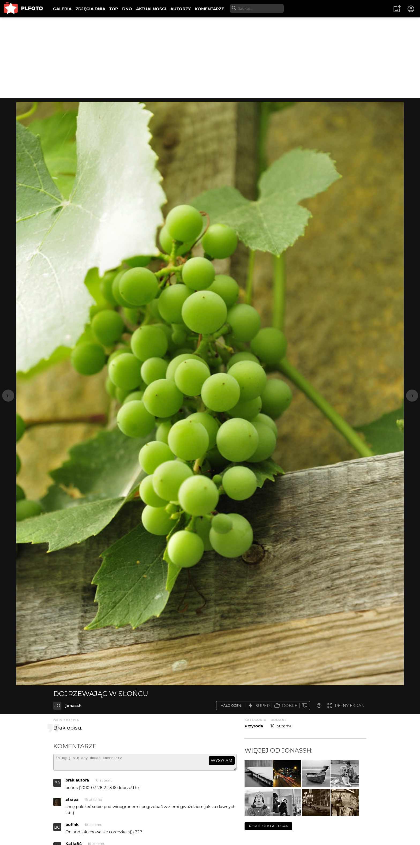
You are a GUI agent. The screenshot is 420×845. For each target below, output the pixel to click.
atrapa (71, 801)
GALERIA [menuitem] (62, 8)
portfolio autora (268, 826)
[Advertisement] (210, 57)
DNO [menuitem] (127, 8)
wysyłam (221, 760)
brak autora (77, 782)
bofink (72, 826)
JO (57, 705)
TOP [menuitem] (113, 8)
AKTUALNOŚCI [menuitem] (151, 8)
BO (57, 829)
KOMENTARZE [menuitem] (209, 8)
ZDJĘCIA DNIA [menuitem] (90, 8)
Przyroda (254, 725)
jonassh (73, 705)
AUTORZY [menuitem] (180, 8)
